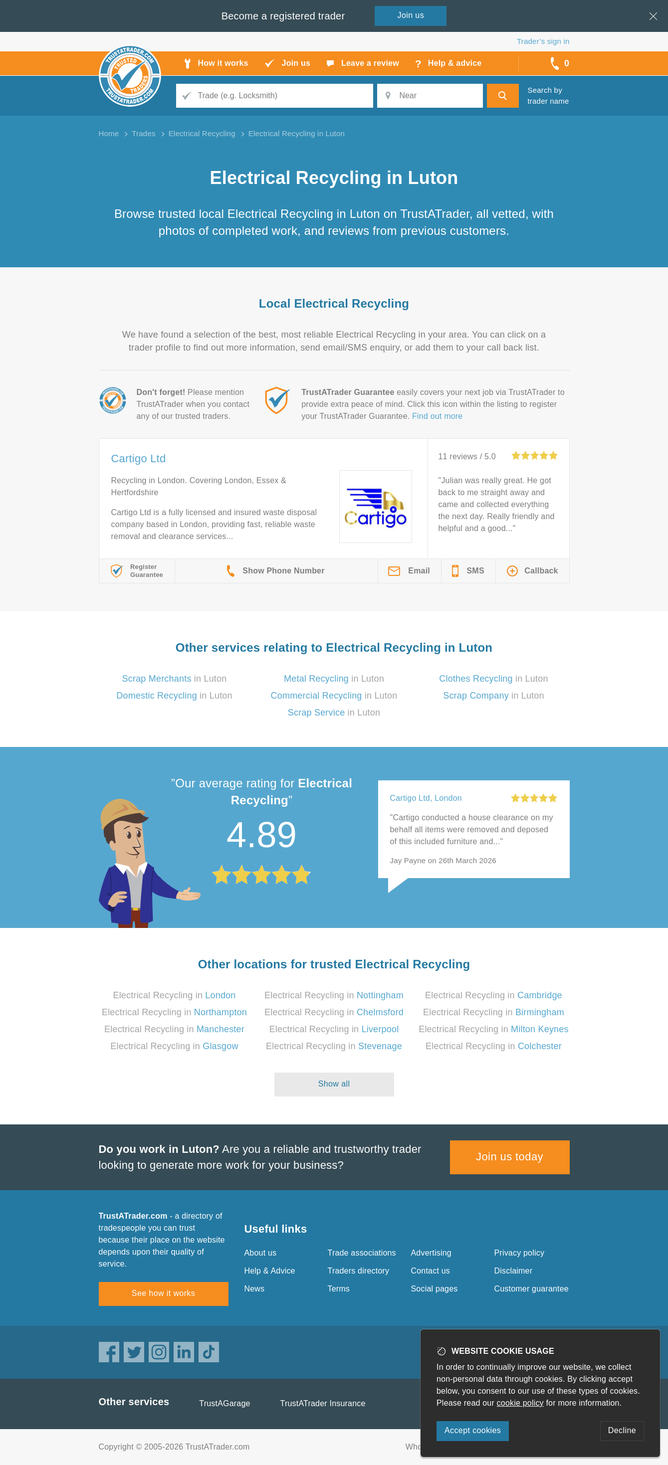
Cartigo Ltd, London (426, 798)
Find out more (437, 416)
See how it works (163, 1293)
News (254, 1288)
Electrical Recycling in (174, 995)
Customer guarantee (531, 1288)
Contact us (430, 1271)
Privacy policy (519, 1253)
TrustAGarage (224, 1403)
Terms (339, 1288)
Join (411, 15)
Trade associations (362, 1253)
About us (260, 1253)
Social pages (434, 1288)
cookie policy (520, 1403)
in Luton (174, 679)
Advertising (431, 1253)
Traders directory (359, 1271)
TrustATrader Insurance (323, 1403)
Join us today (509, 1156)
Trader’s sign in (543, 41)
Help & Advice (269, 1271)
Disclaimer (513, 1271)
